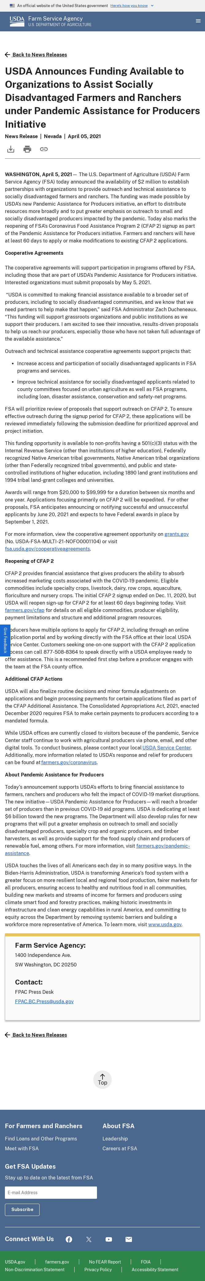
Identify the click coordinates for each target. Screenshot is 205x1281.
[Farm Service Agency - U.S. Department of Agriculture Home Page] (59, 21)
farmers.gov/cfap (24, 610)
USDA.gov (15, 1261)
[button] (5, 640)
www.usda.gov (165, 924)
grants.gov (176, 534)
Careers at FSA (119, 1148)
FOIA (146, 1261)
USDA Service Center (166, 748)
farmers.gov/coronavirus (69, 762)
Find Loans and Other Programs (41, 1139)
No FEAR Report (105, 1261)
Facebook (69, 1240)
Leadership (115, 1139)
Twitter (89, 1240)
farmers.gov (57, 1261)
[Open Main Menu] (197, 21)
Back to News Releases (36, 55)
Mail (129, 1240)
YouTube (109, 1240)
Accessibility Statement (155, 1269)
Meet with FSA (22, 1148)
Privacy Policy (98, 1269)
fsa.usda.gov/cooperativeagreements (47, 549)
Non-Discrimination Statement (34, 1269)
